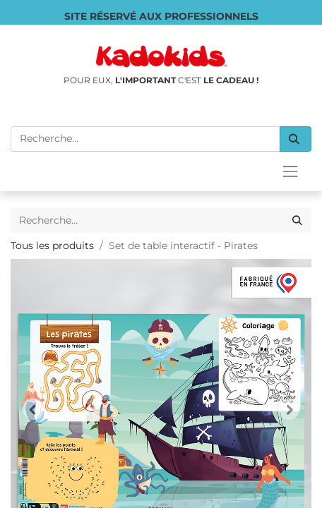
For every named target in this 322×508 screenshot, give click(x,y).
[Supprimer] (27, 408)
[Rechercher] (295, 139)
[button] (215, 408)
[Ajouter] (102, 408)
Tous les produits (52, 245)
